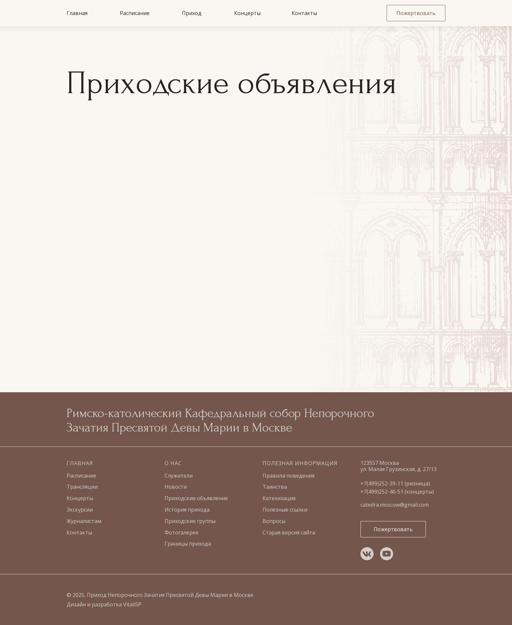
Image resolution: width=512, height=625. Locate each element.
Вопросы (274, 521)
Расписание (135, 13)
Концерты (247, 13)
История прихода (187, 509)
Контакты (304, 13)
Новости (176, 486)
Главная (77, 13)
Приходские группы (190, 521)
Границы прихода (188, 543)
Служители (179, 475)
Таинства (275, 486)
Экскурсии (80, 509)
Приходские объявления (196, 498)
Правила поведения (288, 475)
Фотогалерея (181, 532)
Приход (191, 13)
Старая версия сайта (289, 532)
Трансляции (82, 486)
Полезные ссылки (285, 509)
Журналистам (84, 521)
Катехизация (279, 498)
